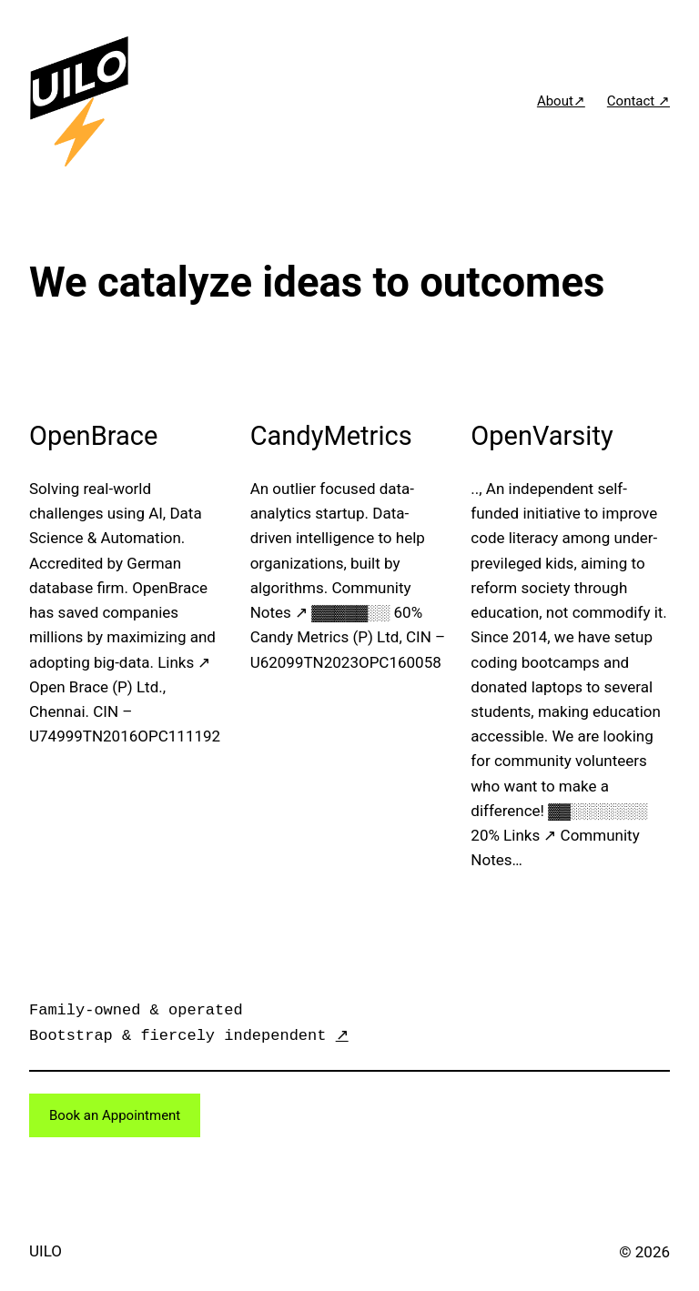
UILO (45, 1251)
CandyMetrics (331, 435)
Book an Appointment (114, 1115)
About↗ (561, 101)
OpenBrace (93, 435)
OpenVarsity (542, 435)
